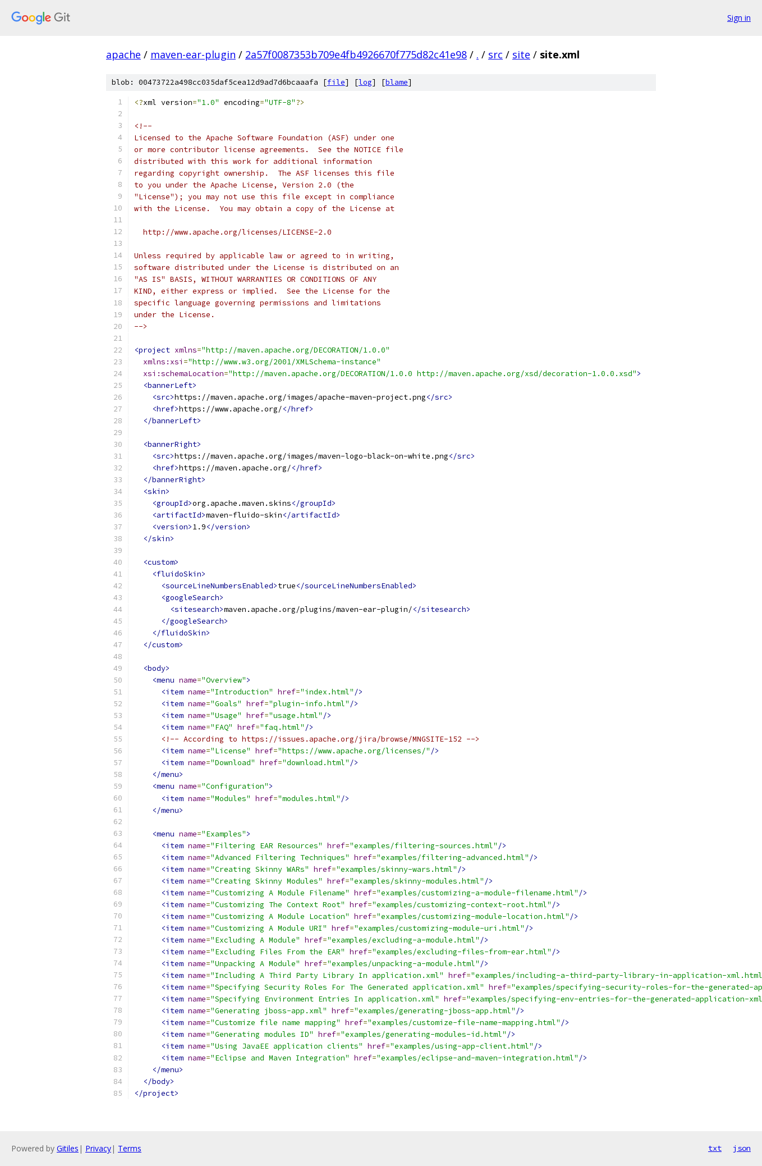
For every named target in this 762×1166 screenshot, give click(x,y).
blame (396, 82)
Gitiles (68, 1148)
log (365, 82)
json (742, 1148)
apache (123, 54)
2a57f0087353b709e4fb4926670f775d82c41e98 (356, 54)
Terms (129, 1148)
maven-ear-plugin (193, 54)
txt (715, 1148)
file (336, 82)
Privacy (98, 1148)
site (521, 54)
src (495, 54)
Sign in (739, 17)
